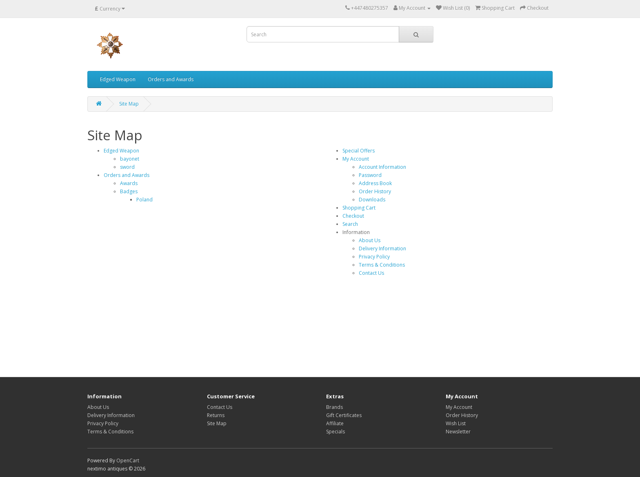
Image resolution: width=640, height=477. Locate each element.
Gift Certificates (344, 415)
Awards (129, 183)
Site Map (129, 103)
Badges (129, 191)
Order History (375, 191)
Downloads (372, 199)
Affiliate (335, 423)
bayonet (129, 158)
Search (350, 224)
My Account (355, 158)
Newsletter (458, 431)
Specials (335, 431)
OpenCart (127, 460)
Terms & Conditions (382, 264)
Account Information (382, 166)
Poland (144, 199)
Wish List (456, 423)
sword (127, 166)
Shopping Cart (359, 207)
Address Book (375, 183)
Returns (215, 415)
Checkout (353, 215)
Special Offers (358, 150)
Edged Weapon (118, 79)
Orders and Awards (170, 79)
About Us (369, 240)
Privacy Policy (374, 256)
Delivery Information (382, 248)
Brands (334, 407)
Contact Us (371, 272)
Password (370, 175)
